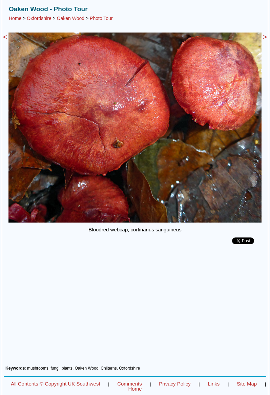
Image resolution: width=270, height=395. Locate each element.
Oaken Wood (70, 18)
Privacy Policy (174, 384)
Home (15, 18)
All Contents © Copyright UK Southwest (55, 384)
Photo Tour (101, 18)
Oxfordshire (39, 18)
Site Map (247, 384)
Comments (129, 384)
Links (214, 384)
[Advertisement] (135, 307)
